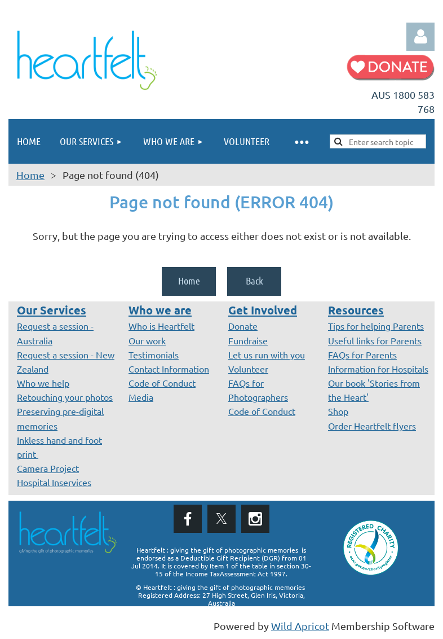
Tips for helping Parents (376, 325)
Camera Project (48, 468)
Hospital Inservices (54, 482)
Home (30, 175)
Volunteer (248, 368)
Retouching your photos (65, 396)
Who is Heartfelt (161, 325)
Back (254, 280)
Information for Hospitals (378, 368)
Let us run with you (266, 354)
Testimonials (154, 354)
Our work (147, 340)
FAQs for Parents (362, 354)
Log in (420, 37)
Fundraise (248, 340)
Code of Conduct (162, 382)
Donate (243, 325)
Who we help (43, 382)
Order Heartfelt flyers (372, 425)
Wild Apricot (300, 626)
